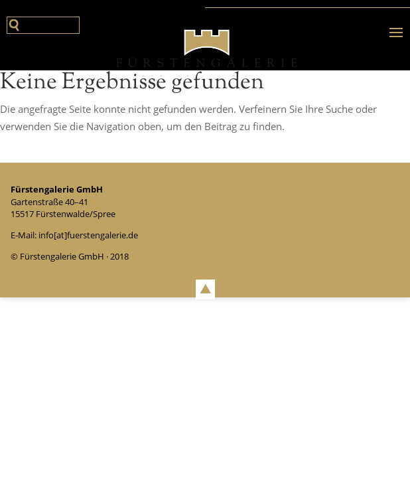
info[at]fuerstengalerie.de (88, 235)
